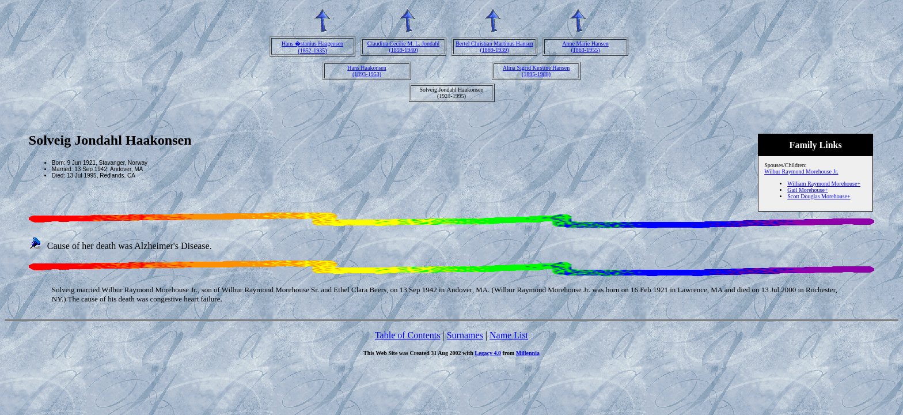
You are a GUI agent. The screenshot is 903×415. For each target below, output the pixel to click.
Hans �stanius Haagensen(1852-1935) (312, 47)
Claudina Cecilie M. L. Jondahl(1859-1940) (403, 46)
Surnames (465, 335)
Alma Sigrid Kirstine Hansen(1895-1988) (536, 71)
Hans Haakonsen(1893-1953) (366, 71)
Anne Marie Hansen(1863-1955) (585, 46)
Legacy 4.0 (488, 353)
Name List (509, 335)
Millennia (528, 353)
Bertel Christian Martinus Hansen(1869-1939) (494, 46)
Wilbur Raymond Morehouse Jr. (801, 171)
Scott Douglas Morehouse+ (819, 196)
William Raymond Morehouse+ (823, 183)
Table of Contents (408, 335)
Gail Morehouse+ (807, 190)
